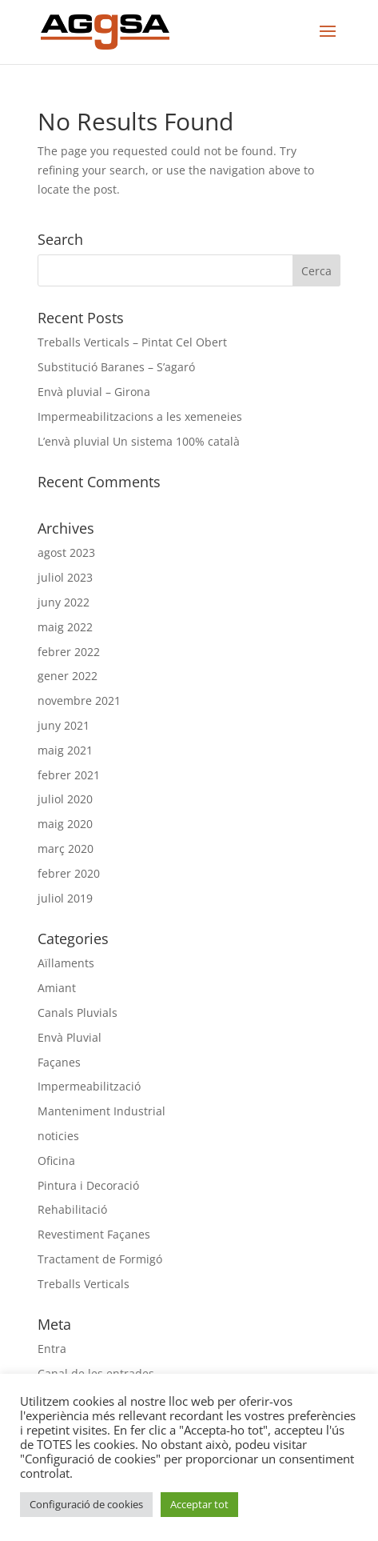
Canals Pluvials (77, 1012)
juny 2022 (64, 602)
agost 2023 (66, 552)
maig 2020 (65, 823)
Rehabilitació (72, 1209)
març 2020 (66, 848)
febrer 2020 (69, 873)
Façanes (59, 1062)
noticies (58, 1135)
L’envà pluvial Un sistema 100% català (139, 441)
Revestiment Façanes (94, 1234)
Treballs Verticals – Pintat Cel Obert (132, 342)
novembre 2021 (79, 700)
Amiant (57, 987)
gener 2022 (67, 675)
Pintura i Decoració (88, 1185)
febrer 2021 (69, 775)
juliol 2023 (65, 577)
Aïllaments (66, 963)
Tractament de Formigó (100, 1259)
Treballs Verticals (83, 1283)
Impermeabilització (89, 1086)
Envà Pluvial (69, 1037)
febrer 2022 (69, 651)
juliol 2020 (65, 799)
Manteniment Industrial (101, 1111)
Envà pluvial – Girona (94, 391)
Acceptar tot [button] (199, 1504)
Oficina (56, 1160)
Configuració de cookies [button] (86, 1504)
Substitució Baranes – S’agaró (116, 366)
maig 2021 (65, 750)
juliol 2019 (65, 898)
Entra (52, 1348)
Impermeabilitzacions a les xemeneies (140, 416)
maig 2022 (65, 626)
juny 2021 (64, 725)
